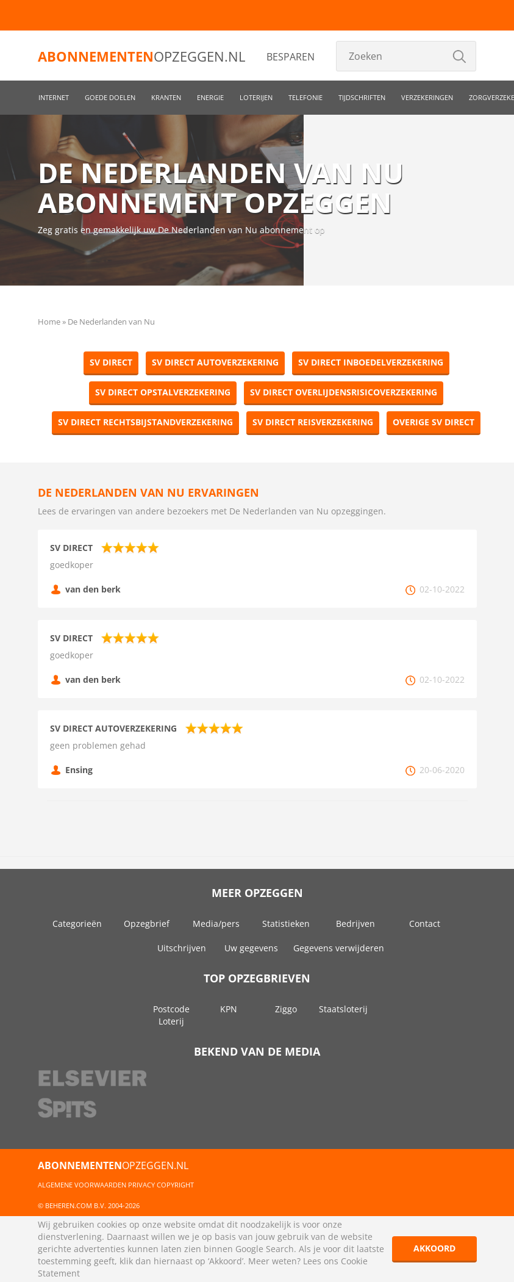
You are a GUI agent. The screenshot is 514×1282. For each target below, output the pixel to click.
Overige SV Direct (433, 422)
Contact (424, 923)
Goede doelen (110, 97)
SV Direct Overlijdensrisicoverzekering (343, 392)
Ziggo (286, 1009)
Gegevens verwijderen (338, 948)
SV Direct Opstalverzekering (162, 392)
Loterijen (256, 97)
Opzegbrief (147, 923)
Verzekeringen (427, 97)
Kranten (166, 97)
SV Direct (111, 362)
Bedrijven (355, 923)
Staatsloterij (343, 1009)
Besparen (290, 56)
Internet (53, 97)
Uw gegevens (251, 948)
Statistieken (286, 923)
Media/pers (216, 923)
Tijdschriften (361, 97)
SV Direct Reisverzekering (312, 422)
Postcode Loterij (171, 1015)
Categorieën (77, 923)
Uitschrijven (181, 948)
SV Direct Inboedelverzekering (370, 362)
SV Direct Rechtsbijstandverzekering (145, 422)
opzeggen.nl (141, 56)
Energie (210, 97)
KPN (228, 1009)
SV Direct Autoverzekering (215, 362)
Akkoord (434, 1248)
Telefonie (305, 97)
